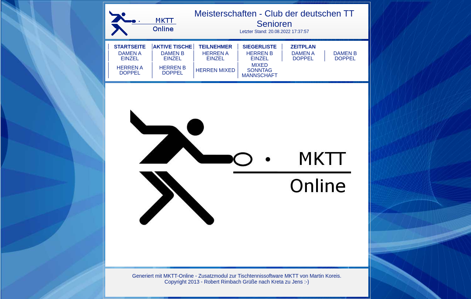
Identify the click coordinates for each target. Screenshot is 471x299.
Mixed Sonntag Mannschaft (259, 70)
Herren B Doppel (172, 70)
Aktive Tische (172, 47)
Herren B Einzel (259, 55)
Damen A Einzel (129, 55)
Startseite (130, 47)
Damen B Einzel (172, 55)
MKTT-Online (178, 276)
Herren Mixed (215, 70)
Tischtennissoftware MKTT (268, 276)
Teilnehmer (215, 47)
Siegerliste (259, 47)
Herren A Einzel (215, 55)
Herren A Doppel (130, 70)
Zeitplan (302, 47)
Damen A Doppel (303, 55)
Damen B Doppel (345, 55)
